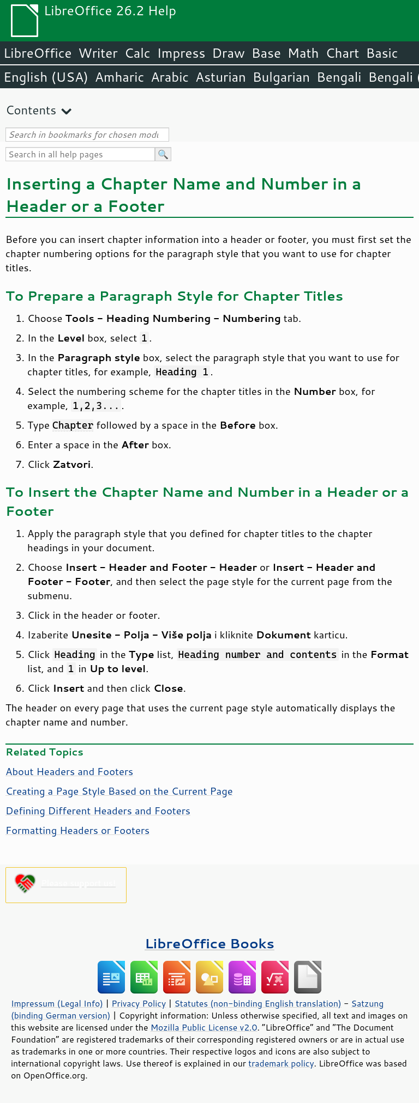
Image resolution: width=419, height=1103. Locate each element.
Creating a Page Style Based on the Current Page (119, 791)
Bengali (338, 77)
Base (266, 53)
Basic (382, 53)
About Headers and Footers (69, 771)
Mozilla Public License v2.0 (204, 1027)
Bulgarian (281, 77)
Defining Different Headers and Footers (97, 810)
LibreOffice (37, 53)
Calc (137, 53)
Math (303, 53)
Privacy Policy (138, 1003)
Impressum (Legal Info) (57, 1003)
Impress (181, 53)
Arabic (170, 77)
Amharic (119, 77)
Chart (342, 53)
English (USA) (45, 77)
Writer (97, 53)
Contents (30, 109)
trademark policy (281, 1063)
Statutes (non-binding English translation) (257, 1003)
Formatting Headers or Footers (77, 830)
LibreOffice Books (209, 943)
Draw (228, 53)
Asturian (220, 77)
